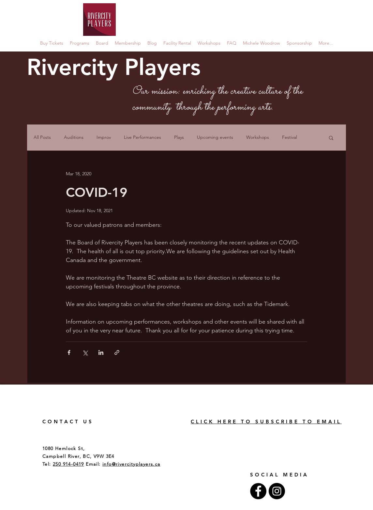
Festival (289, 137)
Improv (104, 137)
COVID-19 (96, 192)
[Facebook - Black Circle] (258, 491)
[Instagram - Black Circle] (277, 491)
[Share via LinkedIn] (101, 352)
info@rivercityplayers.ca (131, 464)
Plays (179, 137)
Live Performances (142, 137)
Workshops (257, 137)
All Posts (42, 137)
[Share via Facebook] (69, 352)
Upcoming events (215, 137)
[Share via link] (117, 352)
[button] (331, 138)
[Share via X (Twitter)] (85, 352)
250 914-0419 (68, 464)
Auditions (73, 137)
